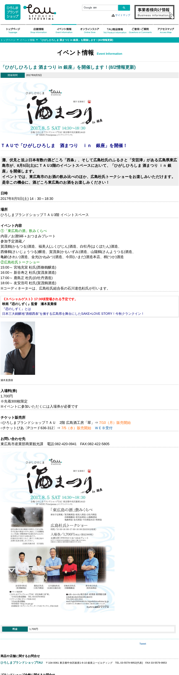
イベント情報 (27, 40)
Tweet (142, 643)
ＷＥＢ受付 (104, 428)
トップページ (8, 40)
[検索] (99, 7)
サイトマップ (122, 15)
